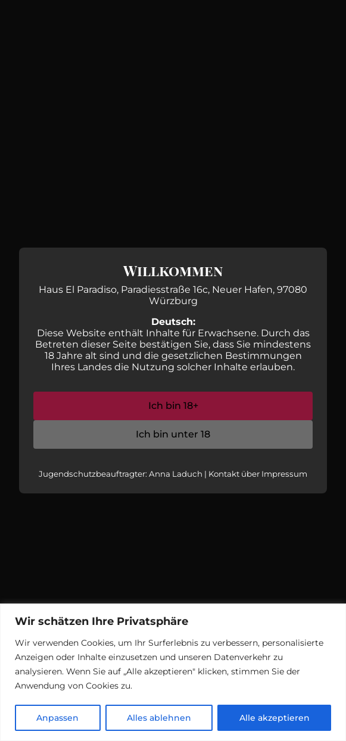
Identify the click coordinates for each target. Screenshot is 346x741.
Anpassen (57, 717)
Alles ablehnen (159, 717)
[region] (173, 672)
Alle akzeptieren (274, 717)
